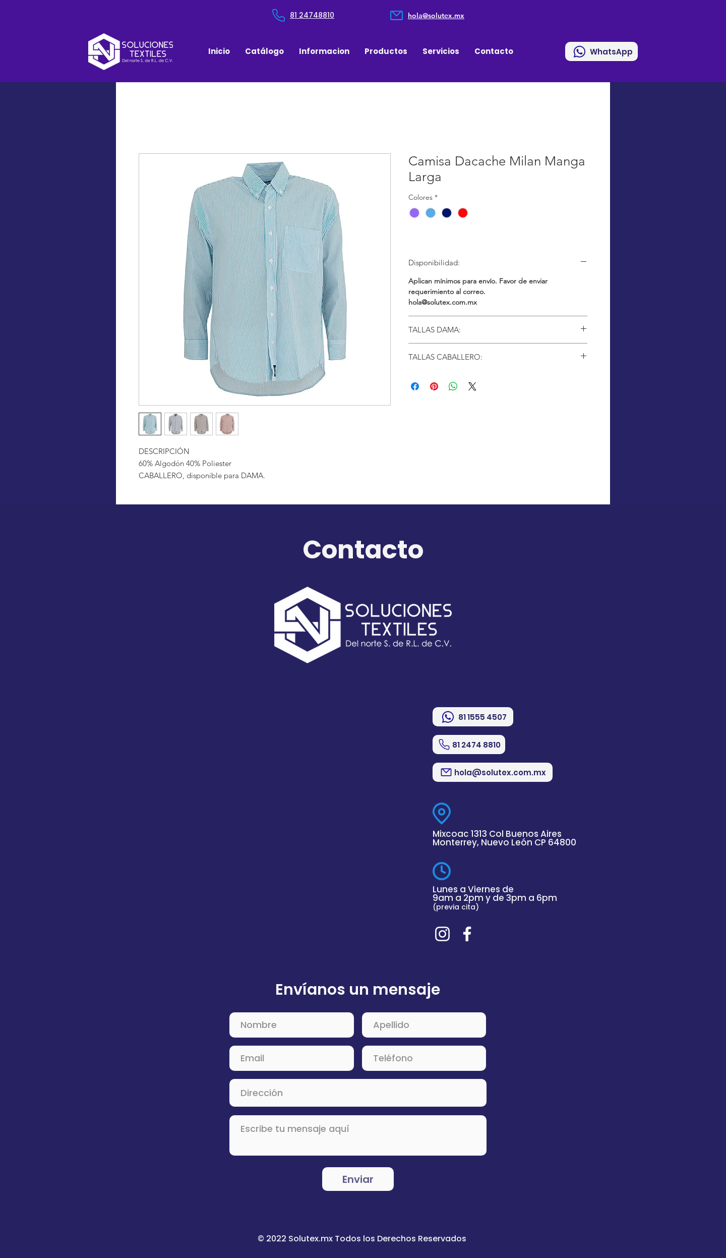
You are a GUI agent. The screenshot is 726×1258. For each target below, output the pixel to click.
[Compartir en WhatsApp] (453, 386)
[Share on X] (472, 386)
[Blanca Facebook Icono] (467, 934)
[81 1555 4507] (473, 716)
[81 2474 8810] (469, 744)
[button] (324, 51)
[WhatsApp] (601, 51)
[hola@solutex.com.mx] (493, 772)
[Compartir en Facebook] (415, 386)
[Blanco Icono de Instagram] (442, 934)
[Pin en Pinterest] (434, 386)
